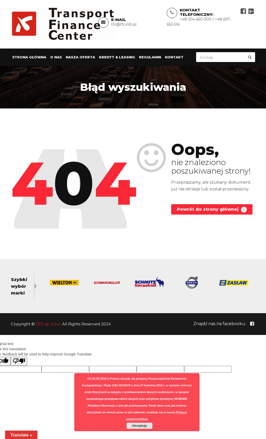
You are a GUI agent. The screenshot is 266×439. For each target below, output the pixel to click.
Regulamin (150, 57)
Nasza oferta (80, 57)
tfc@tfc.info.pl (123, 24)
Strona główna (29, 57)
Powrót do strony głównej (212, 210)
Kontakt (174, 57)
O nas (56, 57)
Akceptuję (139, 426)
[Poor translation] (19, 361)
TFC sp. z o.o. (48, 323)
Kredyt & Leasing (117, 57)
